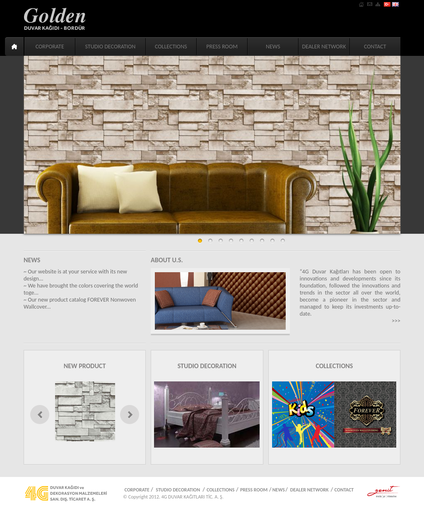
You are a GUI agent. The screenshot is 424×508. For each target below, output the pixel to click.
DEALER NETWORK (324, 46)
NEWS (273, 46)
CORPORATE (50, 46)
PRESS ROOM (222, 46)
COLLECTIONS (171, 46)
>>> (396, 320)
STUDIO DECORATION (110, 46)
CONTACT (375, 46)
